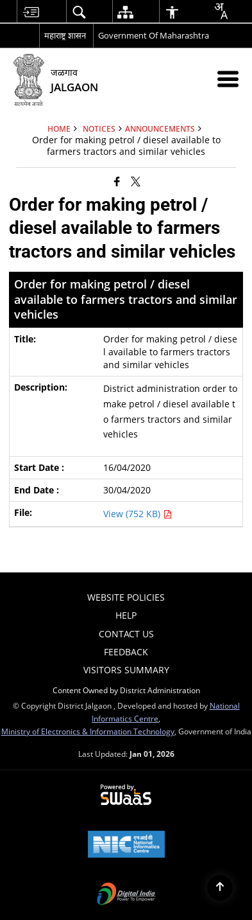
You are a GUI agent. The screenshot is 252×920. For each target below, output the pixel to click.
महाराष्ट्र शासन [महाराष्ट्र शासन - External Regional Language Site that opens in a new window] (65, 35)
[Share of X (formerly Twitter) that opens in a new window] (136, 181)
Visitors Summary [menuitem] (126, 670)
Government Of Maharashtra (153, 35)
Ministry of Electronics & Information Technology (87, 731)
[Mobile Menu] (228, 78)
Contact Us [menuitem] (126, 634)
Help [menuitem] (126, 615)
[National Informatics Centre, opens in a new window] (126, 845)
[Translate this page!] (220, 11)
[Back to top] (220, 888)
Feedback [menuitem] (126, 652)
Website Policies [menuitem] (126, 597)
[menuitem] (31, 12)
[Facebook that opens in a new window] (117, 181)
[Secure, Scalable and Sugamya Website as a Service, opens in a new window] (126, 795)
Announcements (160, 128)
